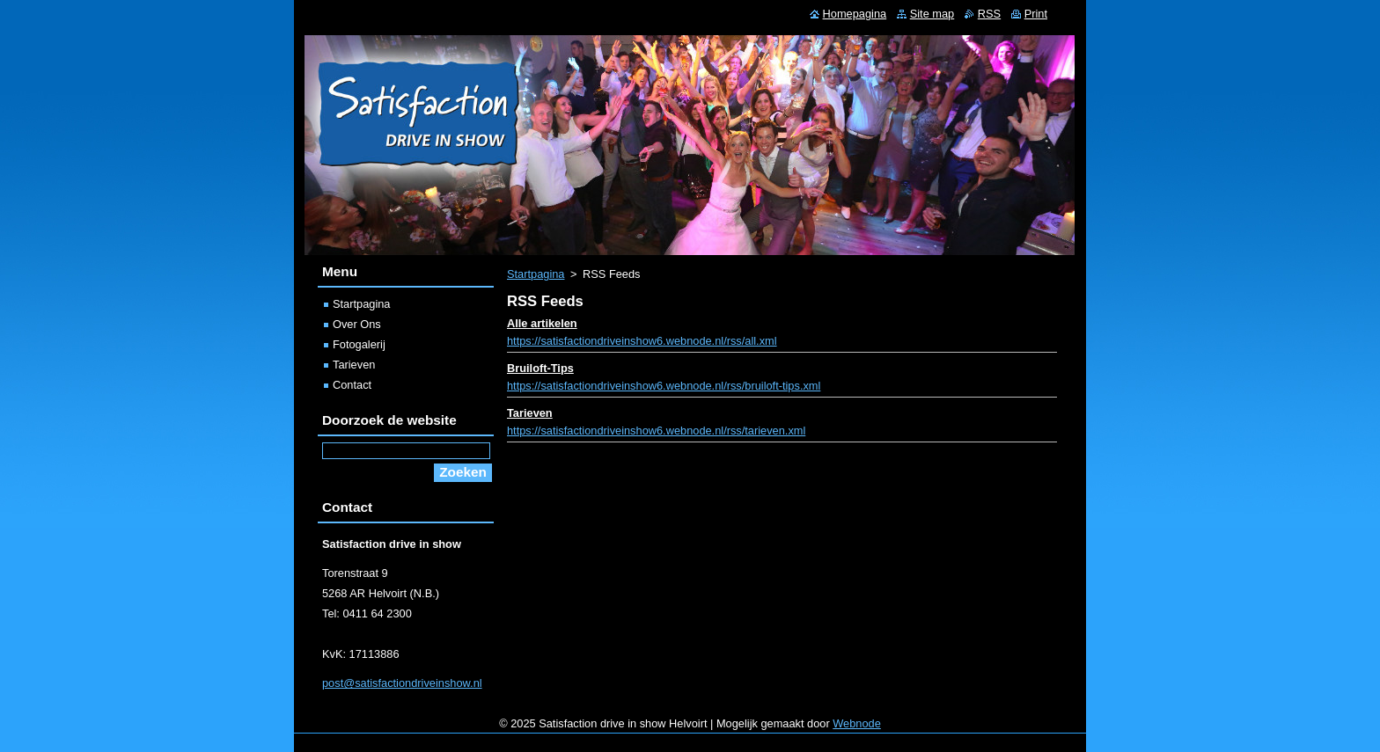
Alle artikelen (542, 323)
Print (1035, 13)
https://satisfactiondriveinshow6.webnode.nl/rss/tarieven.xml (656, 430)
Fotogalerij (359, 344)
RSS (989, 13)
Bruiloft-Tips (540, 368)
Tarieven (530, 413)
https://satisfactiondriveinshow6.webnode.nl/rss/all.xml (642, 340)
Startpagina (535, 274)
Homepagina (855, 13)
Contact (352, 384)
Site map (932, 13)
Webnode (857, 723)
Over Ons (357, 324)
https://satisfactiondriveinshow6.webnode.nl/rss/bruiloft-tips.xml (663, 385)
